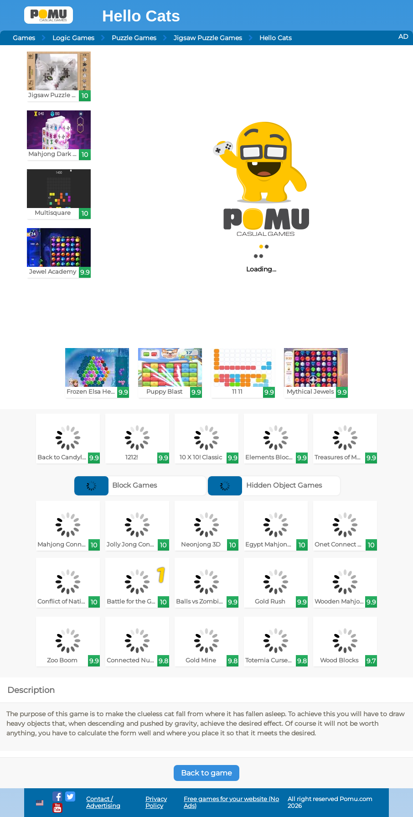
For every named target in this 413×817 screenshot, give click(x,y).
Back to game (206, 773)
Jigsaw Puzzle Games (208, 38)
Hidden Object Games (265, 485)
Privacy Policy (156, 802)
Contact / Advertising (103, 802)
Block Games (115, 485)
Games (24, 38)
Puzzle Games (134, 38)
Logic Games (73, 38)
